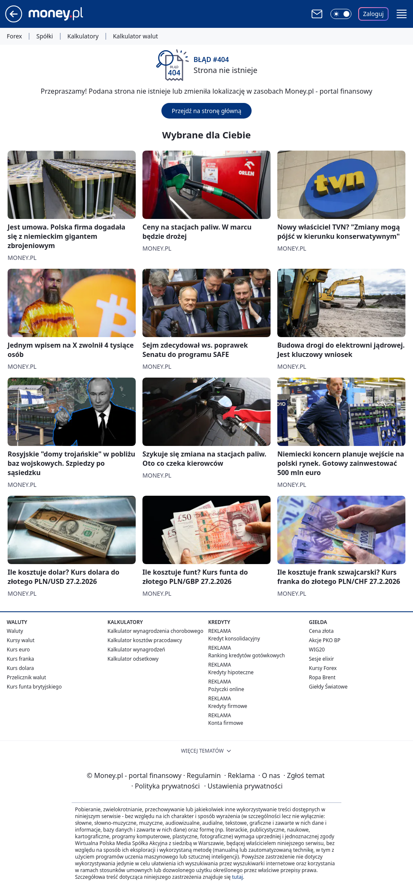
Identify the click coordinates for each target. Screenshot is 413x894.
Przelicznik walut (26, 677)
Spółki (44, 36)
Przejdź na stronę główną (206, 111)
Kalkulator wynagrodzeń (136, 649)
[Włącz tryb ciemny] (340, 14)
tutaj (237, 876)
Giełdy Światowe (328, 686)
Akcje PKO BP (325, 640)
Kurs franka (20, 658)
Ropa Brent (322, 677)
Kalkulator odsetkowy (132, 658)
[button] (401, 14)
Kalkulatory (83, 36)
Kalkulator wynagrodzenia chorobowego (155, 631)
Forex (14, 36)
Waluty (15, 631)
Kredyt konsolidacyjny (234, 638)
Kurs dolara (20, 668)
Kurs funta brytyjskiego (34, 686)
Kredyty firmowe (227, 706)
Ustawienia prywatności (243, 786)
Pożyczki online (226, 689)
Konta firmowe (225, 723)
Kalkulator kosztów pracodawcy (144, 640)
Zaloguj (373, 14)
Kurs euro (18, 649)
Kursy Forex (323, 668)
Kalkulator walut (135, 36)
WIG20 (317, 649)
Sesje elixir (321, 658)
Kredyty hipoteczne (231, 672)
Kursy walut (21, 640)
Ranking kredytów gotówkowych (246, 655)
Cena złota (321, 631)
